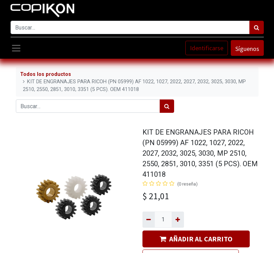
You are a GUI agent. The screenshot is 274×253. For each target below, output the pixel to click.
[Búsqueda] (256, 27)
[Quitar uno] (148, 220)
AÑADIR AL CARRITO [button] (196, 238)
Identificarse (206, 48)
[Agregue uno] (178, 220)
